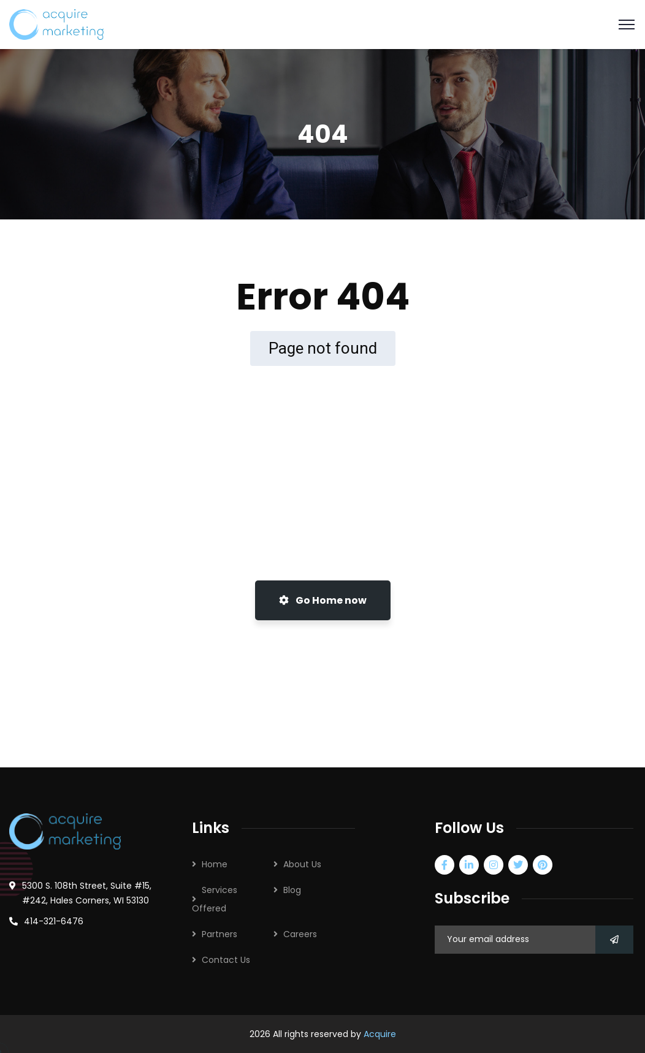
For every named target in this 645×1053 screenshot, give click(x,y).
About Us (302, 864)
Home (214, 864)
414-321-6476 (53, 921)
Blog (292, 890)
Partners (219, 934)
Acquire (380, 1034)
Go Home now (323, 600)
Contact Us (226, 960)
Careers (300, 934)
